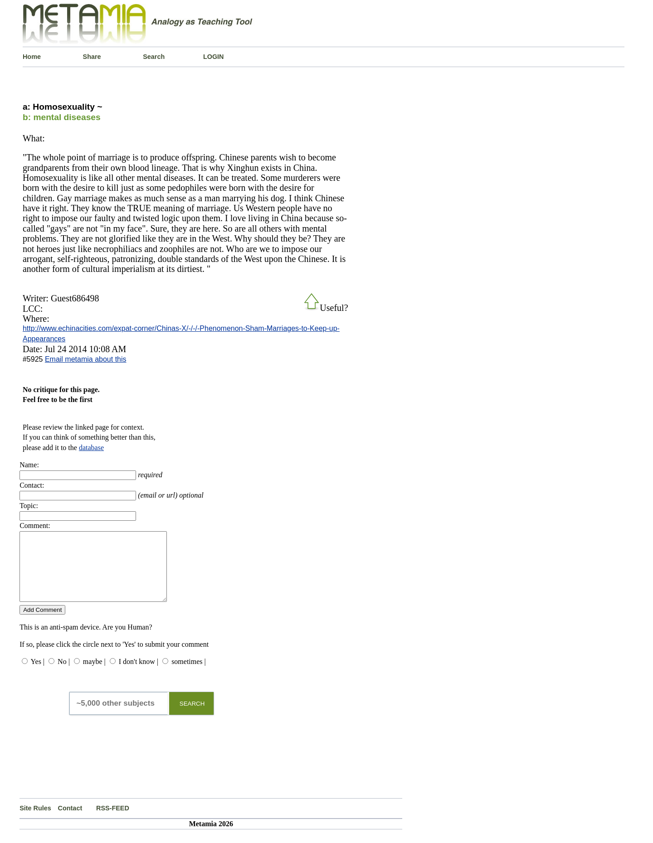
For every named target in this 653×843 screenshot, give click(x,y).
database (91, 447)
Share (92, 56)
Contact (70, 821)
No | (64, 675)
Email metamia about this (86, 359)
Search (154, 56)
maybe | (94, 675)
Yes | (37, 675)
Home (32, 56)
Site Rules (35, 821)
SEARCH (192, 717)
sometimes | (188, 675)
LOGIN (213, 56)
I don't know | (138, 675)
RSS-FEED (112, 821)
